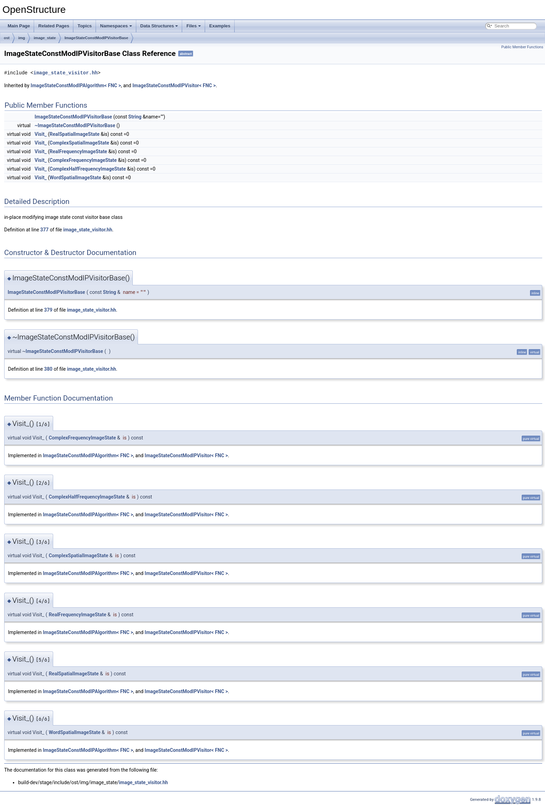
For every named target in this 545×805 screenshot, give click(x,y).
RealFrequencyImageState (78, 151)
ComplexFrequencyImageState (82, 160)
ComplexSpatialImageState (79, 143)
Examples (219, 25)
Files (193, 25)
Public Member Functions (522, 47)
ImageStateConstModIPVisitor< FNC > (174, 85)
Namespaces (116, 25)
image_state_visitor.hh (65, 72)
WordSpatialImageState (75, 177)
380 (48, 369)
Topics (85, 25)
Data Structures (159, 25)
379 (48, 310)
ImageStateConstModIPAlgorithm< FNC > (76, 85)
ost (7, 38)
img (21, 38)
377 (44, 229)
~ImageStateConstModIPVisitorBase (75, 125)
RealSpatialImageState (74, 134)
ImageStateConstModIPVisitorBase (96, 38)
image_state (45, 38)
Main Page (19, 25)
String (134, 117)
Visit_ (41, 134)
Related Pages (53, 25)
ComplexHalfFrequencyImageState (87, 169)
